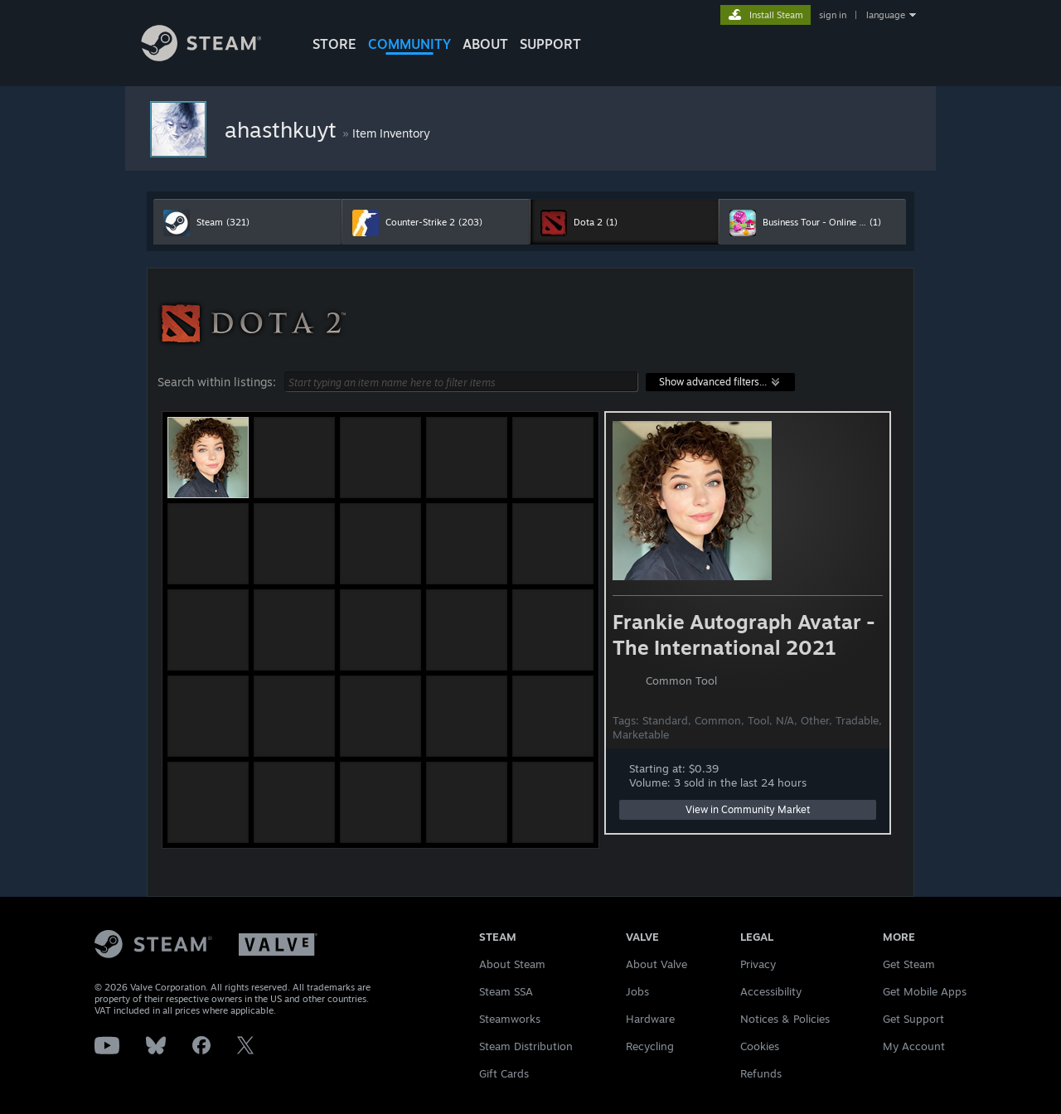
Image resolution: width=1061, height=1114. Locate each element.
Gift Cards (504, 1073)
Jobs (637, 991)
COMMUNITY (409, 44)
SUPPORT (550, 44)
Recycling (650, 1046)
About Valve (656, 964)
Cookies (759, 1046)
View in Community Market (748, 809)
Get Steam (909, 964)
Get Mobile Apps (925, 991)
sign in (832, 15)
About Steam (512, 964)
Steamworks (509, 1018)
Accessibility (771, 991)
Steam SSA (506, 991)
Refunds (761, 1073)
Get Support (913, 1018)
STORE (334, 44)
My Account (914, 1046)
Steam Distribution (526, 1046)
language (885, 15)
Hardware (650, 1018)
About (485, 44)
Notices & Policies (785, 1018)
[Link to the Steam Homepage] (214, 57)
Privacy (758, 964)
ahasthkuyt (283, 129)
